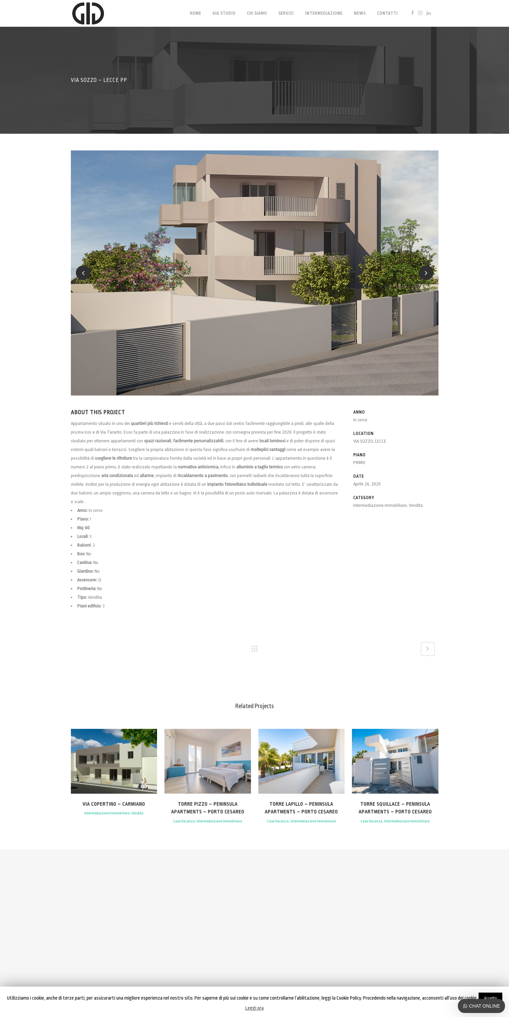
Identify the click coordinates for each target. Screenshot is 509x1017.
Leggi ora (254, 1008)
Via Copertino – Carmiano (114, 804)
